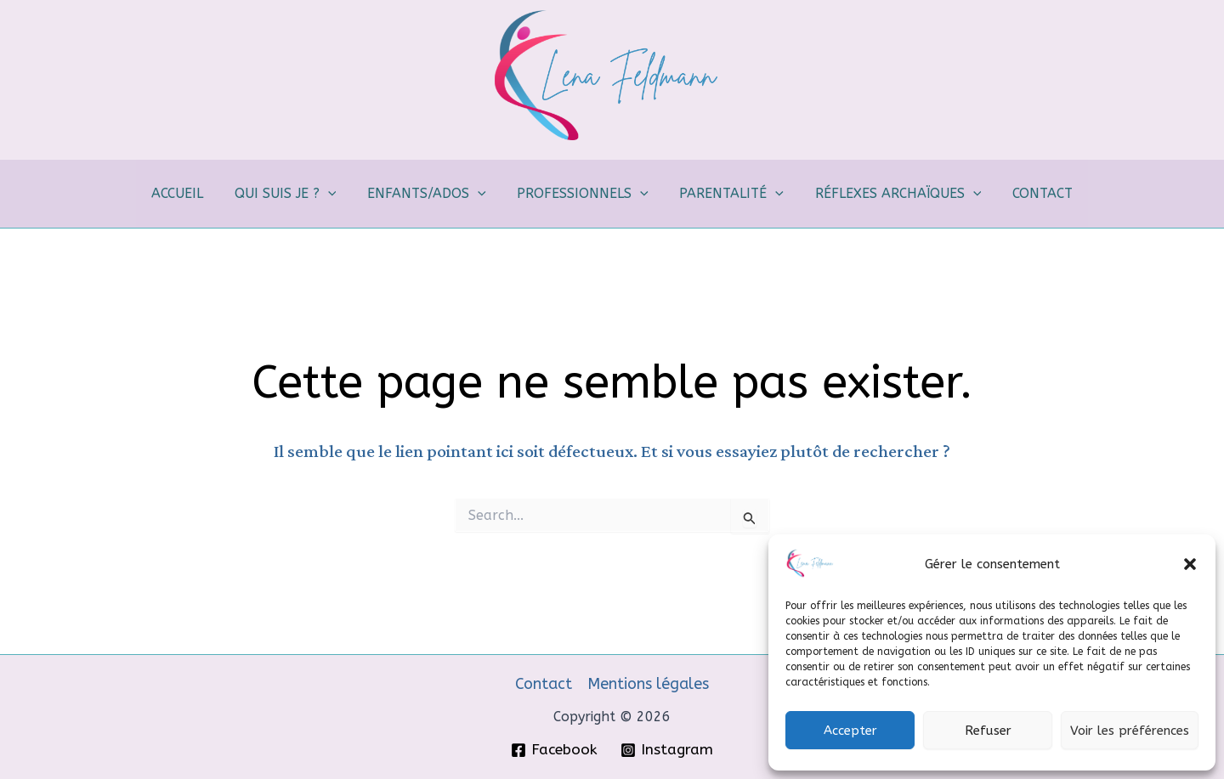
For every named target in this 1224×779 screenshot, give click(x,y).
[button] (1190, 564)
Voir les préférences (1129, 730)
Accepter (850, 730)
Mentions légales (648, 684)
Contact (543, 684)
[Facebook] (554, 750)
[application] (335, 194)
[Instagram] (667, 750)
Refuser (988, 730)
